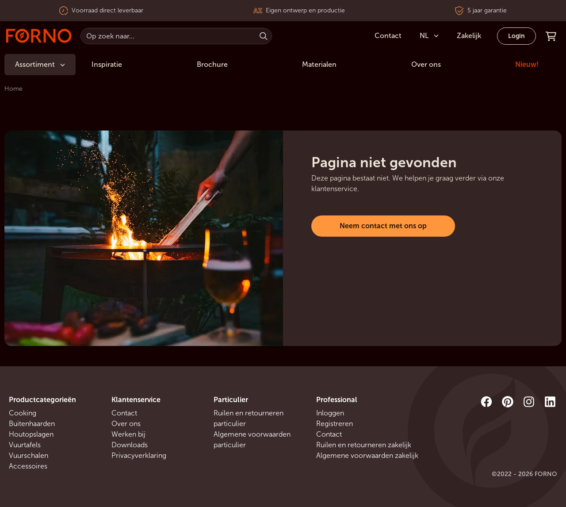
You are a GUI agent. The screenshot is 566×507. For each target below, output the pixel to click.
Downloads (129, 445)
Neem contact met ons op (383, 226)
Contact (124, 413)
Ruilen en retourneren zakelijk (363, 445)
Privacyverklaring (138, 455)
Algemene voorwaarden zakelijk (367, 455)
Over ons (426, 64)
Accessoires (28, 466)
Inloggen (330, 413)
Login (516, 36)
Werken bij (128, 434)
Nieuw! (527, 64)
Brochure (212, 64)
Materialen (319, 64)
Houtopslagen (31, 434)
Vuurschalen (28, 455)
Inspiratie (107, 64)
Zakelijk (469, 35)
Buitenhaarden (32, 423)
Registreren (334, 423)
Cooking (22, 413)
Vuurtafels (25, 445)
